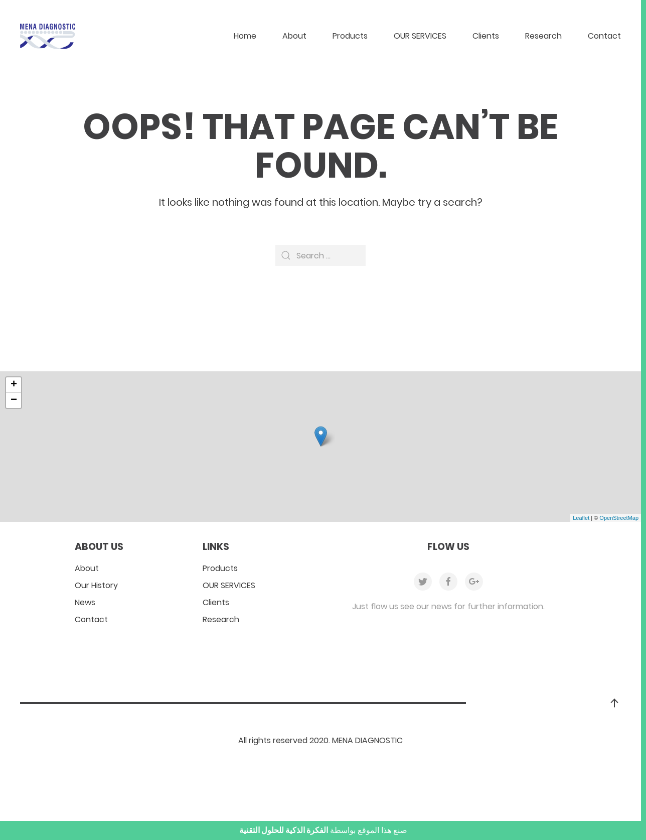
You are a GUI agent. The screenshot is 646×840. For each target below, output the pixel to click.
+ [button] (14, 384)
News (85, 602)
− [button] (14, 400)
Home (245, 36)
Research (543, 36)
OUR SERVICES (420, 36)
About (294, 36)
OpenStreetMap (618, 518)
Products (350, 36)
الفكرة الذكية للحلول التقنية (283, 830)
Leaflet (581, 518)
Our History (96, 585)
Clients (485, 36)
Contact (604, 36)
